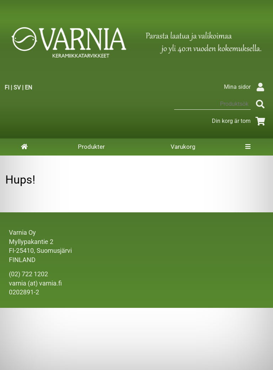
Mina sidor (246, 86)
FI (7, 87)
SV (17, 87)
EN (28, 87)
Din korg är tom (240, 121)
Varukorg (183, 146)
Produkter (91, 146)
